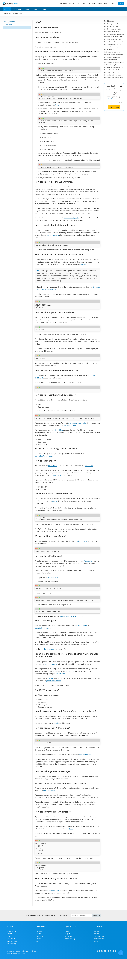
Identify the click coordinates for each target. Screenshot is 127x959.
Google (58, 105)
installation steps (70, 425)
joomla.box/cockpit (53, 681)
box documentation (48, 649)
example (55, 501)
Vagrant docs (85, 264)
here (71, 829)
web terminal (53, 577)
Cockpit (50, 678)
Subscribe (96, 915)
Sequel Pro (59, 430)
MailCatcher (52, 466)
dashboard (89, 466)
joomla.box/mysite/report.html (71, 616)
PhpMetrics (88, 561)
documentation (85, 755)
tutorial (56, 723)
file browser (60, 674)
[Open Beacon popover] (120, 952)
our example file (53, 891)
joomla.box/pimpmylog (43, 456)
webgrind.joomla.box (42, 628)
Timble (33, 951)
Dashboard (111, 99)
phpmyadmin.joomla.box (77, 423)
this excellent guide (71, 218)
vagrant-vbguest (53, 235)
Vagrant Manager (50, 664)
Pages (16, 953)
